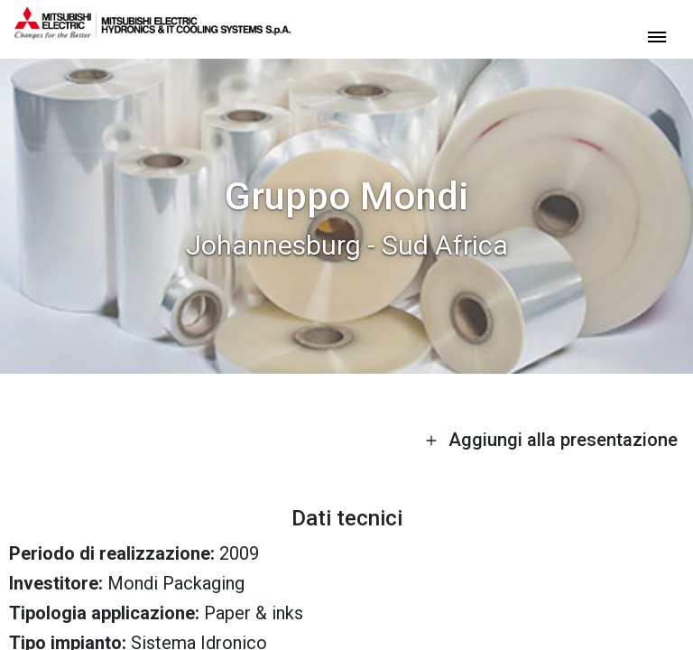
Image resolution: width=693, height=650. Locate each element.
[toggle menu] (657, 35)
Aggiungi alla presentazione (551, 439)
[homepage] (152, 32)
